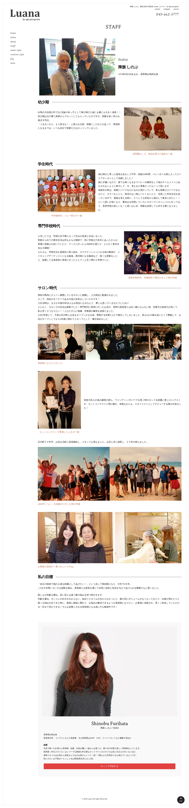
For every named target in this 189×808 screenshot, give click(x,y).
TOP (181, 801)
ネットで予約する (109, 766)
